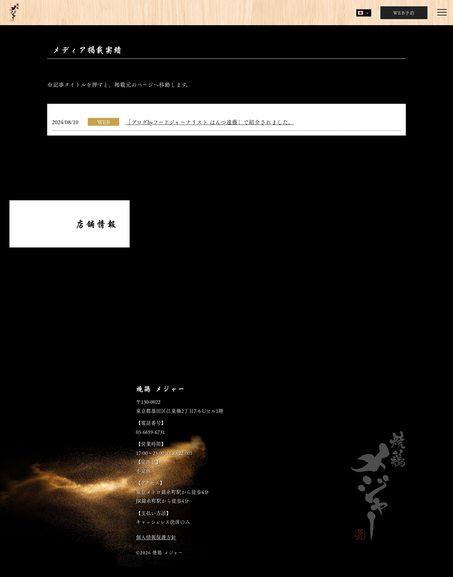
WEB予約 (404, 12)
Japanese (360, 12)
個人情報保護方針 (156, 537)
